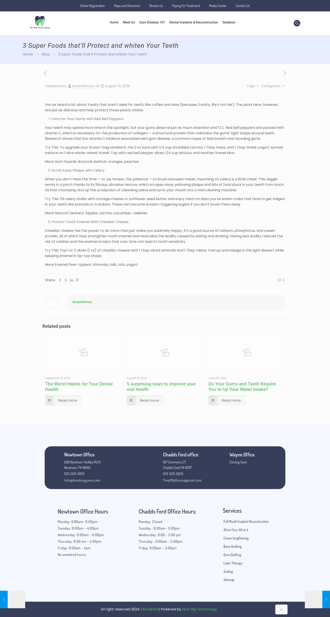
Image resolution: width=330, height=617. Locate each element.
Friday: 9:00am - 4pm (74, 548)
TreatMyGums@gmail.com (182, 480)
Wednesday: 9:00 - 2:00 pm (160, 535)
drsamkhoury (83, 86)
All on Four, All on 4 (235, 530)
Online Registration (92, 5)
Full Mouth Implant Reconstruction (246, 521)
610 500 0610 (74, 474)
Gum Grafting (232, 555)
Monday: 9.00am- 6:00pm (77, 521)
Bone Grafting (232, 546)
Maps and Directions (127, 5)
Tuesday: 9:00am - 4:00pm (78, 528)
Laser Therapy (232, 563)
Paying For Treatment (186, 5)
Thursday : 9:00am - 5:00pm (161, 541)
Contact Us (243, 5)
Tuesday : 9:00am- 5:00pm (159, 528)
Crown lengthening (236, 538)
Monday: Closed (150, 521)
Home (28, 54)
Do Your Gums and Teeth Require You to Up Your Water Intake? (242, 386)
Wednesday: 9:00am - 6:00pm (81, 535)
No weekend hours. (72, 554)
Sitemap (228, 580)
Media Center (218, 5)
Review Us (156, 5)
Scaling (228, 571)
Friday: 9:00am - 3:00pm (158, 548)
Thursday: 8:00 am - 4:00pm (80, 541)
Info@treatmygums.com (82, 480)
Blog (45, 54)
